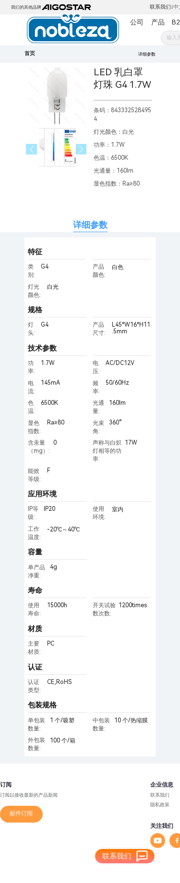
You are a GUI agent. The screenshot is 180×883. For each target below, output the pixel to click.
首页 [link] (29, 53)
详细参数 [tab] (90, 225)
